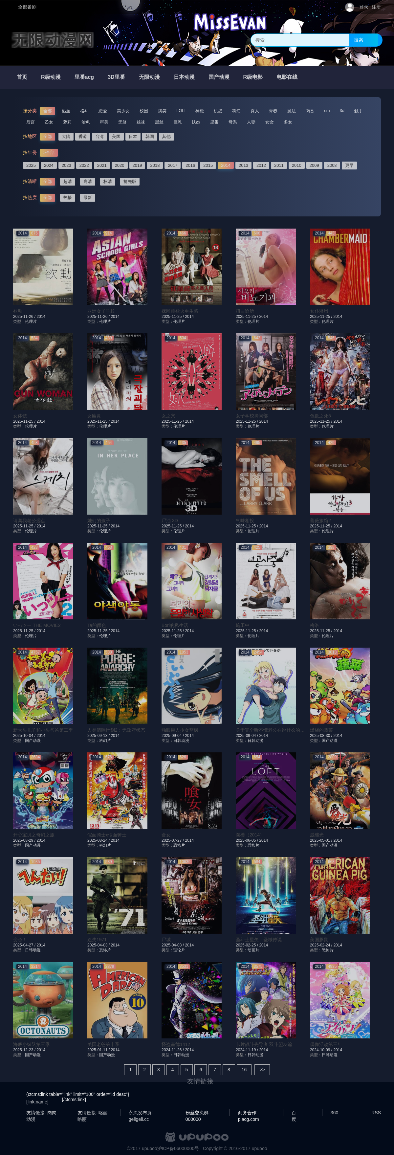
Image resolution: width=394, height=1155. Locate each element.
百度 (294, 1113)
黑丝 (159, 122)
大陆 (66, 136)
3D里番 (116, 77)
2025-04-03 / (99, 945)
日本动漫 (184, 77)
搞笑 (162, 110)
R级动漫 (51, 77)
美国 (116, 136)
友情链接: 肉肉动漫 (41, 1113)
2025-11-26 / (24, 316)
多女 (288, 122)
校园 (144, 110)
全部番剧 (27, 7)
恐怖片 (179, 845)
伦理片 (31, 321)
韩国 (149, 136)
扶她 (196, 122)
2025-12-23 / (24, 1050)
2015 (208, 165)
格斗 (84, 110)
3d (342, 110)
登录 (363, 7)
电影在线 (286, 77)
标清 (107, 181)
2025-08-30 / (321, 735)
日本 (133, 136)
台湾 (99, 136)
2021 (102, 165)
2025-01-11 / (99, 1050)
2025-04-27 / (24, 945)
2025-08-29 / (24, 840)
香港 (82, 136)
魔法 (291, 110)
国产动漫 (219, 77)
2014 (225, 165)
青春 (273, 110)
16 (244, 1069)
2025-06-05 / (247, 840)
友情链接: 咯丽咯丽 (92, 1113)
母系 (233, 122)
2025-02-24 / (321, 945)
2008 (332, 165)
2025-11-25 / (173, 316)
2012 (261, 165)
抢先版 (129, 181)
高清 (87, 181)
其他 (166, 136)
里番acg (84, 77)
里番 (214, 122)
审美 (104, 122)
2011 (279, 165)
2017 (172, 165)
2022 (84, 165)
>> (262, 1069)
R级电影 (253, 77)
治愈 (85, 122)
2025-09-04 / (173, 735)
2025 (31, 165)
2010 (296, 165)
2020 (119, 165)
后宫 (30, 122)
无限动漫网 (52, 40)
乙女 (49, 122)
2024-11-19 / (247, 1050)
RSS (376, 1112)
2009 (314, 165)
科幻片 (105, 740)
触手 (358, 110)
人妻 (251, 122)
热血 (66, 110)
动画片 (253, 950)
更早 (349, 165)
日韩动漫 (181, 740)
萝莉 (67, 122)
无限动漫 (149, 77)
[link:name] (37, 1101)
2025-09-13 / (99, 735)
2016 (190, 165)
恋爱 (102, 110)
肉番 (310, 110)
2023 (66, 165)
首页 (22, 77)
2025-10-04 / (24, 735)
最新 (87, 197)
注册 (376, 7)
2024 (49, 165)
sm (327, 110)
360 (334, 1112)
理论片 (179, 950)
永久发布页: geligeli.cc (141, 1113)
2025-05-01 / (321, 840)
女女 (269, 122)
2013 (243, 165)
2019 (137, 165)
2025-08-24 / (99, 840)
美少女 (123, 110)
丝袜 (141, 122)
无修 (122, 122)
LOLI (181, 110)
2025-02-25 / (247, 945)
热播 (67, 197)
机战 (218, 110)
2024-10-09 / (321, 1050)
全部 (47, 110)
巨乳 (177, 122)
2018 (155, 165)
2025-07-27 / (173, 840)
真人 (255, 110)
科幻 (236, 110)
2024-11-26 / (173, 1050)
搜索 (358, 39)
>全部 (49, 152)
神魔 (199, 110)
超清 (67, 181)
